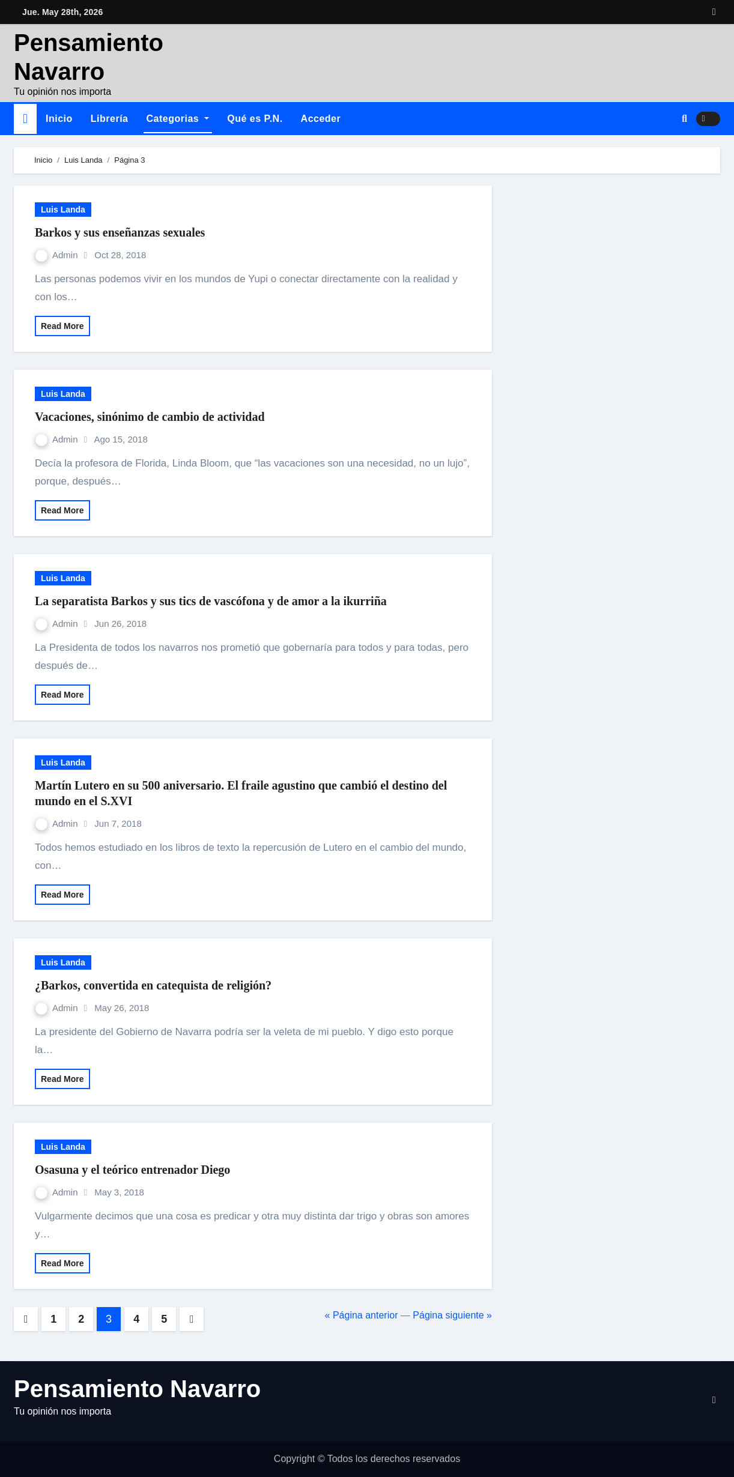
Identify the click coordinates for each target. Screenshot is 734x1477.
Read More (62, 326)
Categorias (178, 118)
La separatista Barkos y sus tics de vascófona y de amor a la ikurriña (211, 601)
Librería (110, 118)
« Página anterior (361, 1315)
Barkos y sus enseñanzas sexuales (120, 232)
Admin (57, 255)
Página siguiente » (452, 1315)
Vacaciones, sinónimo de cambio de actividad (150, 416)
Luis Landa (63, 209)
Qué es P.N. (254, 118)
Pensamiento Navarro (137, 1389)
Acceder (321, 118)
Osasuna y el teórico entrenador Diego (132, 1169)
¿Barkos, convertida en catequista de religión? (153, 985)
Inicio (59, 118)
